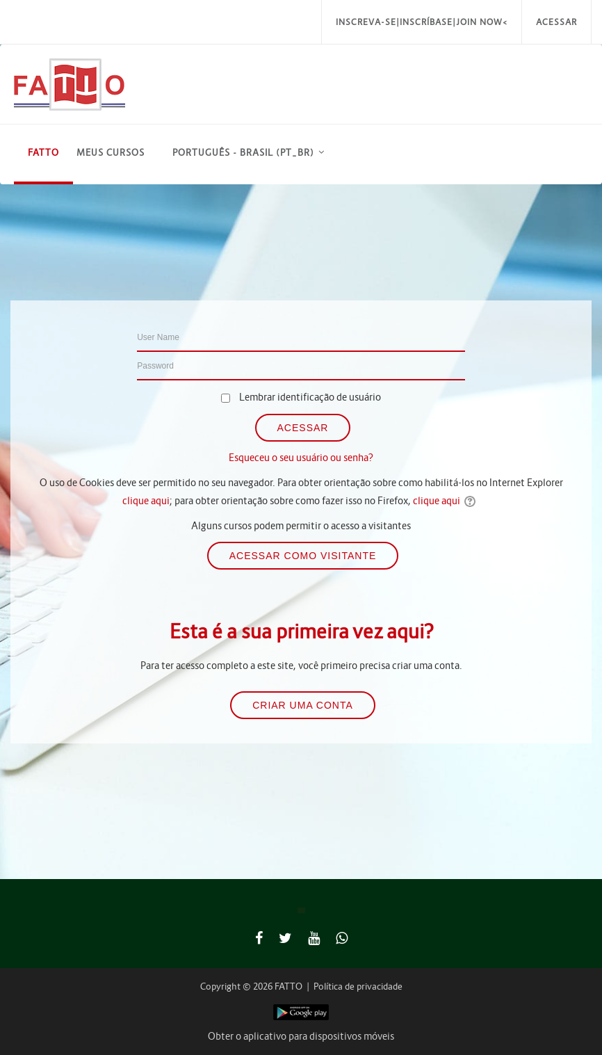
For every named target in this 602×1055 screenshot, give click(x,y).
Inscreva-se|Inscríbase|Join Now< (421, 22)
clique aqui (146, 500)
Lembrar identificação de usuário (310, 397)
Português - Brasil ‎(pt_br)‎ (243, 153)
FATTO (43, 153)
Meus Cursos (110, 153)
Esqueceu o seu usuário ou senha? (301, 457)
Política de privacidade (358, 986)
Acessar (556, 22)
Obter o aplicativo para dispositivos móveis (301, 1036)
